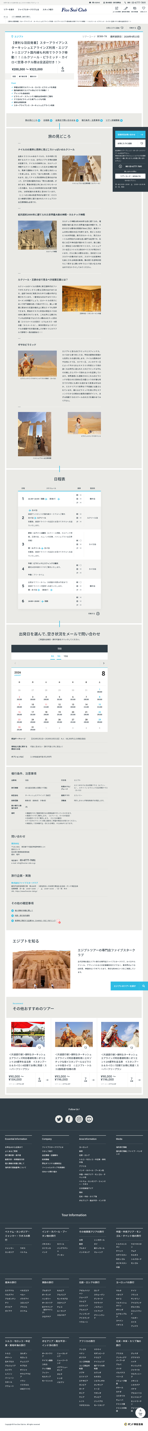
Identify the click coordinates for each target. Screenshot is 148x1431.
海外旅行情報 (121, 1147)
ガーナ (81, 1389)
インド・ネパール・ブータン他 (91, 1170)
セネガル (97, 1377)
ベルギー (134, 1318)
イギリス (119, 1325)
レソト (81, 1401)
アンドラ (134, 1326)
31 (33, 727)
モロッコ (23, 1357)
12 (59, 704)
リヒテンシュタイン (121, 1304)
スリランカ (46, 1248)
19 (59, 712)
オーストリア (47, 1303)
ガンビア (82, 1385)
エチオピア (83, 1381)
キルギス (134, 1255)
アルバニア (61, 1295)
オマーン (8, 1357)
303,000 (19, 699)
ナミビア (97, 1357)
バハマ (118, 1368)
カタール (8, 1382)
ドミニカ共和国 (121, 1409)
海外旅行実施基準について (15, 1167)
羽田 (60, 648)
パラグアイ (24, 1299)
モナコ (118, 1299)
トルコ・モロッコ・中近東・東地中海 (92, 1161)
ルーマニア (61, 1311)
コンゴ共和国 (84, 1362)
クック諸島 (46, 1368)
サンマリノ (135, 1299)
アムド (133, 1251)
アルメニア (83, 1310)
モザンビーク (99, 1353)
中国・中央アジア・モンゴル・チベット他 (92, 1176)
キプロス (23, 1366)
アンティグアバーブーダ (121, 1359)
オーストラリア (47, 1355)
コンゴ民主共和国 (84, 1367)
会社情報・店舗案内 (50, 1155)
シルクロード (136, 1259)
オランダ (119, 1310)
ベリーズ (119, 1377)
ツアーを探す (9, 9)
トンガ (59, 1378)
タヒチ (59, 1374)
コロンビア (24, 1303)
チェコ (59, 1307)
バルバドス (120, 1372)
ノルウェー (98, 1307)
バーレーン (9, 1378)
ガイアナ (8, 1311)
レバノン (8, 1374)
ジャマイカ (135, 1370)
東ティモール (99, 1248)
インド (44, 1252)
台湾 (81, 1240)
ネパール (60, 1244)
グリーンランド (99, 1316)
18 (46, 712)
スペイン (119, 1321)
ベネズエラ (24, 1290)
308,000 (99, 692)
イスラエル (24, 1385)
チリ (7, 1303)
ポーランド (46, 1295)
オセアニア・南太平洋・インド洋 (92, 1200)
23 (19, 719)
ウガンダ (97, 1393)
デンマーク (98, 1299)
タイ (96, 1244)
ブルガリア (46, 1290)
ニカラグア (135, 1385)
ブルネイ (82, 1248)
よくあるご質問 (11, 1151)
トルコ (7, 1353)
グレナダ (134, 1353)
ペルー (22, 1295)
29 (100, 719)
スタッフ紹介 (48, 9)
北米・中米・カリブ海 (88, 1196)
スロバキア (61, 1315)
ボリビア (8, 1307)
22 (100, 712)
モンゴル (134, 1263)
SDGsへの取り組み (49, 1172)
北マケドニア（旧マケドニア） (47, 1310)
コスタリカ (120, 1396)
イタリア (119, 1295)
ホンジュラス (136, 1366)
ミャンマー (9, 1248)
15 (100, 704)
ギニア (81, 1393)
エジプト (8, 1370)
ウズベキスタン (136, 1245)
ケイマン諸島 (47, 1360)
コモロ (44, 1364)
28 (86, 719)
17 (33, 712)
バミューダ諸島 (121, 1382)
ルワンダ (97, 1372)
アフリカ (82, 1166)
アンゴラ (82, 1349)
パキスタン (46, 1244)
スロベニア (61, 1303)
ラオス (22, 1248)
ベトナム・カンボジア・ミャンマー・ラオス (92, 1183)
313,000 (32, 707)
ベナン (81, 1353)
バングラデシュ (62, 1249)
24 (33, 719)
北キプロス (9, 1362)
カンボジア (9, 1252)
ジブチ (81, 1372)
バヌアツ (60, 1382)
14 (86, 704)
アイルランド (136, 1303)
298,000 (46, 714)
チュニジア (24, 1362)
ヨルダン (23, 1353)
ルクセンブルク (121, 1315)
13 (73, 704)
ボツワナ (82, 1357)
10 (66, 656)
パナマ (133, 1389)
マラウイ (97, 1349)
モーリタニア (99, 1405)
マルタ (118, 1290)
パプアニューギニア (62, 1368)
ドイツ (133, 1290)
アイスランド (84, 1318)
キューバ (119, 1400)
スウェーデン (99, 1295)
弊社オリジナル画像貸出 (51, 1163)
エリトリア (83, 1377)
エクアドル (9, 1290)
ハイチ (133, 1362)
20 (73, 712)
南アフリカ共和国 (99, 1367)
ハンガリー (46, 1299)
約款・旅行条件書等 (22, 915)
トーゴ (96, 1389)
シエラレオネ (99, 1381)
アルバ (118, 1364)
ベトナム (23, 1252)
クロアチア (46, 1317)
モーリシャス (47, 1381)
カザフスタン (121, 1255)
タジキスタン (121, 1263)
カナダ (118, 1392)
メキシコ (134, 1381)
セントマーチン (136, 1402)
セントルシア (136, 1397)
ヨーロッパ (83, 1147)
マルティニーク (136, 1375)
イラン (22, 1381)
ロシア (96, 1290)
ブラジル (23, 1307)
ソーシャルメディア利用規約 (53, 1167)
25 (46, 719)
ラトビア (82, 1301)
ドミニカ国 (120, 1404)
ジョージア (83, 1297)
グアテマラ (135, 1357)
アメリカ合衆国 (136, 1409)
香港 (81, 1244)
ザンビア (97, 1397)
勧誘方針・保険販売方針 (14, 1159)
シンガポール (99, 1240)
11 (46, 704)
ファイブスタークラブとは (28, 9)
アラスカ (119, 1353)
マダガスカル (84, 1405)
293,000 (59, 714)
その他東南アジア (86, 1188)
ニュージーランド (62, 1362)
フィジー (45, 1372)
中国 (118, 1267)
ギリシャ (23, 1370)
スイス (133, 1322)
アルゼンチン (10, 1299)
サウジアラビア (25, 1375)
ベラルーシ (83, 1322)
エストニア (83, 1306)
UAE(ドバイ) (25, 1389)
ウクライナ (98, 1303)
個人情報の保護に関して (24, 910)
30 (19, 727)
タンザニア (98, 1385)
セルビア (60, 1290)
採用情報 (45, 1159)
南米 (81, 1192)
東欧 (81, 1151)
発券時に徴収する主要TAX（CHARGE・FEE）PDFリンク (35, 920)
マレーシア (98, 1252)
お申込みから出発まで (14, 1147)
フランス (134, 1295)
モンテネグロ (62, 1299)
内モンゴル (120, 1259)
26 (59, 719)
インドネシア (84, 1252)
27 (73, 719)
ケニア (81, 1397)
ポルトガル (135, 1307)
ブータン (60, 1255)
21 (86, 712)
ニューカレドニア (62, 1355)
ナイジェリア (99, 1362)
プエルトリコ (136, 1393)
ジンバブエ (98, 1401)
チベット (119, 1251)
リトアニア (98, 1311)
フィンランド (84, 1314)
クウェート (9, 1386)
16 (19, 712)
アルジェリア (10, 1366)
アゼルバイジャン (84, 1292)
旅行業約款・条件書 (13, 1155)
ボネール (119, 1387)
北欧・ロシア (84, 1155)
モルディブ (46, 1377)
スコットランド (136, 1312)
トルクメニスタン (121, 1245)
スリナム (23, 1311)
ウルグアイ (9, 1295)
